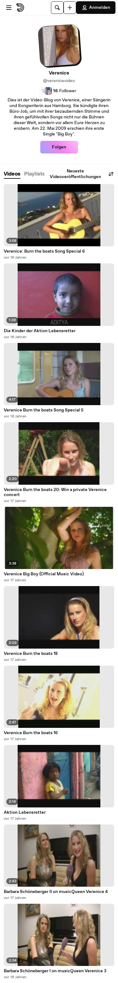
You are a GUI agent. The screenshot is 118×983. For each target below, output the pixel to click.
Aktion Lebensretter (25, 812)
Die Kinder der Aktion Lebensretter (40, 330)
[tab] (12, 174)
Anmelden (95, 7)
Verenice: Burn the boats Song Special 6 (44, 251)
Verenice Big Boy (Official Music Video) (44, 574)
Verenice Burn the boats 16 (31, 732)
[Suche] (57, 7)
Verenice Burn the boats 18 (31, 653)
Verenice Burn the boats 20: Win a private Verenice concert (55, 492)
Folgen (59, 147)
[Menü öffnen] (9, 7)
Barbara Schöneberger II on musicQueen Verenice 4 (56, 891)
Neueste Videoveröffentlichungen (82, 174)
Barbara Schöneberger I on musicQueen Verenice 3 (55, 971)
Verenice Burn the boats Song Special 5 (43, 410)
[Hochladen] (70, 7)
